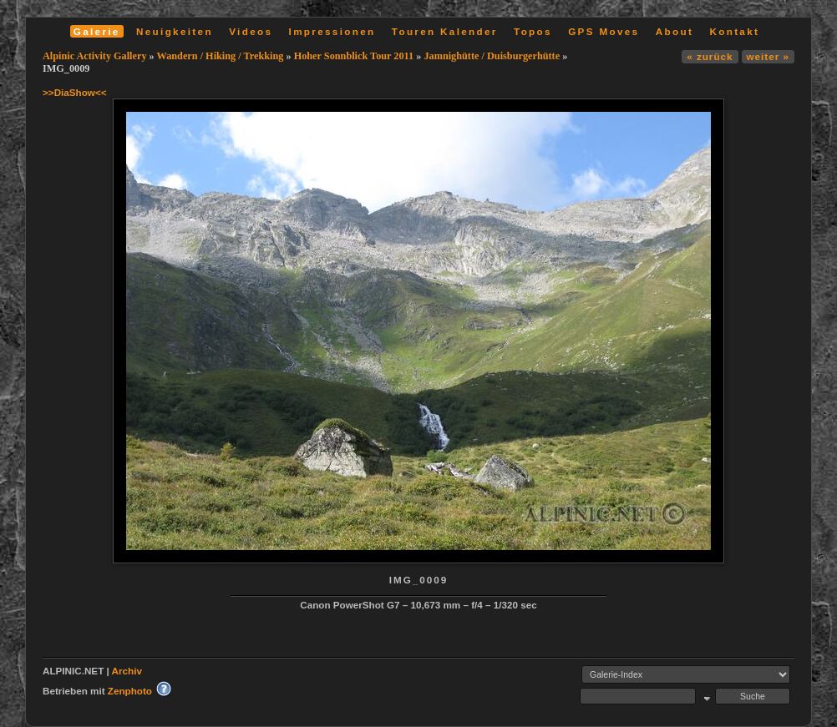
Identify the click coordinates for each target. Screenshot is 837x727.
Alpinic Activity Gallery (95, 56)
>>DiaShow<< (75, 92)
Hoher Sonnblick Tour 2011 (354, 56)
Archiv (127, 670)
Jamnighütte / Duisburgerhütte (492, 56)
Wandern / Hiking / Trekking (220, 56)
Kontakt (734, 31)
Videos (250, 31)
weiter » (768, 56)
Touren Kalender (445, 31)
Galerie (97, 31)
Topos (533, 31)
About (674, 31)
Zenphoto (130, 690)
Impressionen (332, 31)
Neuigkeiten (174, 31)
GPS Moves (603, 31)
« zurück (710, 56)
